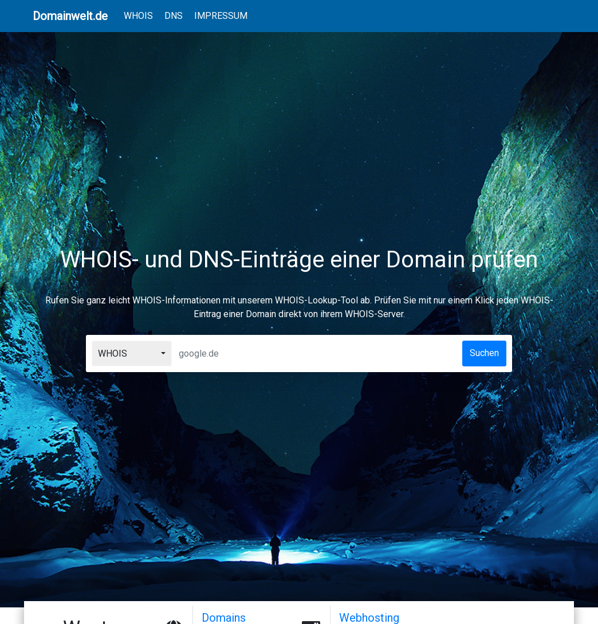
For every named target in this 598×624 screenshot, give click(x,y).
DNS (173, 15)
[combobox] (132, 353)
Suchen (484, 352)
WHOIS (141, 15)
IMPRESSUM (220, 15)
